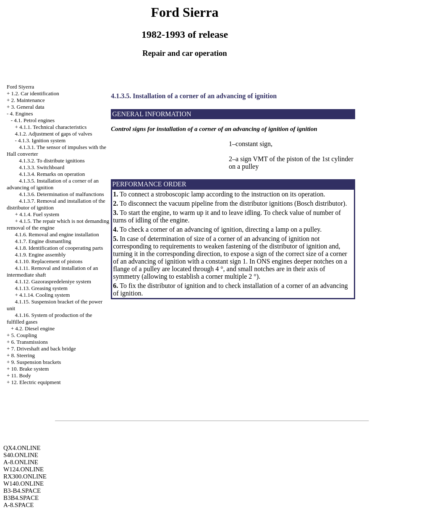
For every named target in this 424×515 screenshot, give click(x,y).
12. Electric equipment (36, 382)
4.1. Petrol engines (34, 120)
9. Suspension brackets (36, 362)
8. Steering (23, 355)
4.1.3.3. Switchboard (41, 167)
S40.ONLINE (20, 455)
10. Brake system (30, 369)
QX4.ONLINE (22, 447)
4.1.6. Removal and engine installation (57, 234)
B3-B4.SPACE (22, 490)
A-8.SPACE (18, 505)
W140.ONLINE (23, 483)
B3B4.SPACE (21, 497)
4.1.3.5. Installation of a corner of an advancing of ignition (53, 184)
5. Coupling (24, 335)
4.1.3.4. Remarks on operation (52, 174)
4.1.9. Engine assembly (40, 254)
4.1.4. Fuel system (39, 214)
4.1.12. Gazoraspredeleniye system (53, 281)
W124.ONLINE (23, 469)
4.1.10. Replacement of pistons (48, 261)
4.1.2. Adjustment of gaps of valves (53, 134)
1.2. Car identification (35, 93)
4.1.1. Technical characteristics (52, 127)
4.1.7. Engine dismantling (43, 241)
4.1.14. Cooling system (44, 295)
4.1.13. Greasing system (41, 288)
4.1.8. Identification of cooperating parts (59, 248)
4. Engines (21, 113)
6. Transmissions (29, 342)
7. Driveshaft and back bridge (43, 348)
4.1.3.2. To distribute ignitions (52, 160)
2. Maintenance (28, 100)
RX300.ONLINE (25, 476)
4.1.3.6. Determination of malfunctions (61, 194)
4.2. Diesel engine (35, 328)
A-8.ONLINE (20, 462)
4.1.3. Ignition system (41, 140)
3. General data (27, 107)
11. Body (21, 375)
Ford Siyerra (20, 87)
